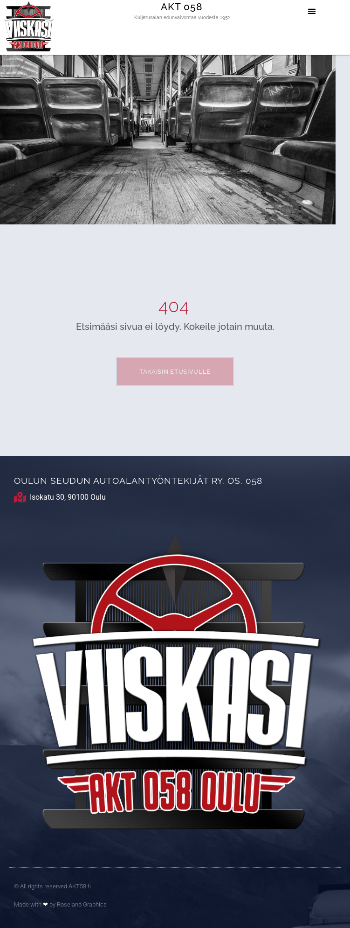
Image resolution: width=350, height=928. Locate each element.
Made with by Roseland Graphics (60, 904)
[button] (312, 11)
